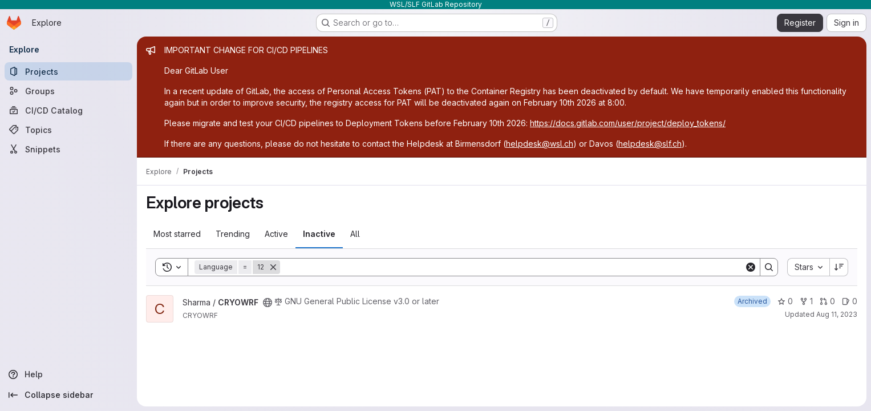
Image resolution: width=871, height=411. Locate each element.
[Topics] (68, 129)
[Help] (68, 374)
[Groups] (68, 91)
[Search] (512, 267)
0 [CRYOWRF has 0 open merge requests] (827, 301)
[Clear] (750, 267)
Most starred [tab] (177, 234)
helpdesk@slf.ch (650, 143)
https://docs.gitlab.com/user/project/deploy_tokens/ (628, 123)
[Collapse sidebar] (68, 395)
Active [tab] (276, 234)
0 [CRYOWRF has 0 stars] (785, 301)
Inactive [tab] (319, 234)
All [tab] (355, 234)
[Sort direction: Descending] (839, 267)
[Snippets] (68, 149)
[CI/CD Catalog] (68, 110)
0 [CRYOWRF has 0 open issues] (849, 301)
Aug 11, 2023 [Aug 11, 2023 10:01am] (836, 314)
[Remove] (273, 267)
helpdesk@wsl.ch (539, 143)
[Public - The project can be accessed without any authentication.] (267, 302)
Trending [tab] (233, 234)
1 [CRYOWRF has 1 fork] (806, 301)
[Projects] (68, 71)
